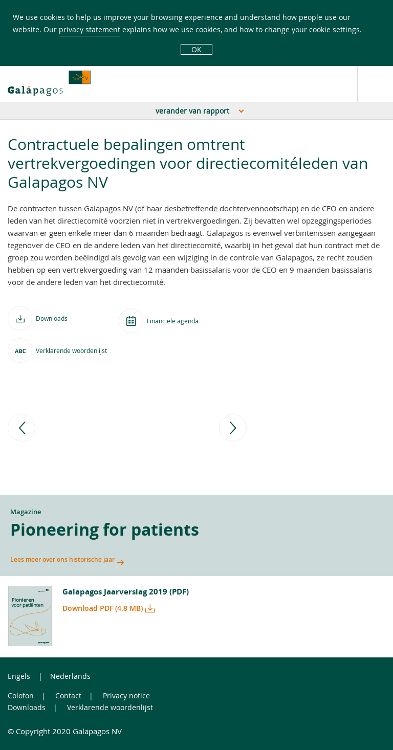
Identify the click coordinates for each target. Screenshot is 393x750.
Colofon (21, 695)
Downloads (27, 707)
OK (196, 49)
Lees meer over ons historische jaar (62, 559)
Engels (19, 676)
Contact (68, 695)
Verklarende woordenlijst (110, 707)
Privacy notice (126, 695)
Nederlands (70, 676)
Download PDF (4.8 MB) (102, 608)
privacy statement (89, 29)
